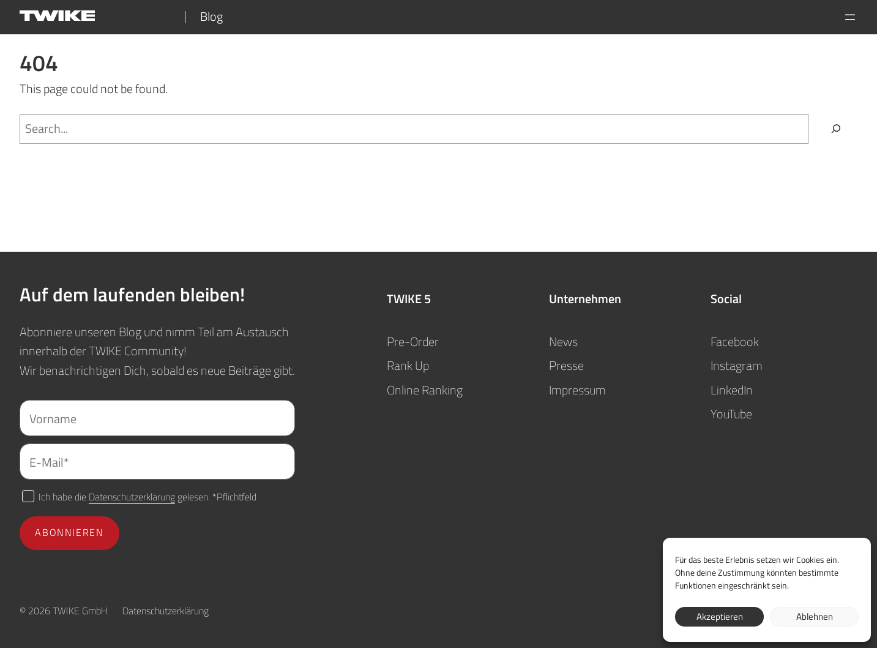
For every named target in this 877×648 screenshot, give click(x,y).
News (563, 342)
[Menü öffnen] (850, 17)
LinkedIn (732, 390)
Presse (566, 365)
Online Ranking (425, 390)
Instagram (737, 365)
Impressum (577, 390)
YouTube (731, 414)
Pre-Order (413, 342)
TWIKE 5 (409, 299)
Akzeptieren (719, 616)
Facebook (735, 342)
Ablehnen (814, 616)
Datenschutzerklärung (132, 496)
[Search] (836, 129)
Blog (211, 16)
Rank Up (408, 365)
